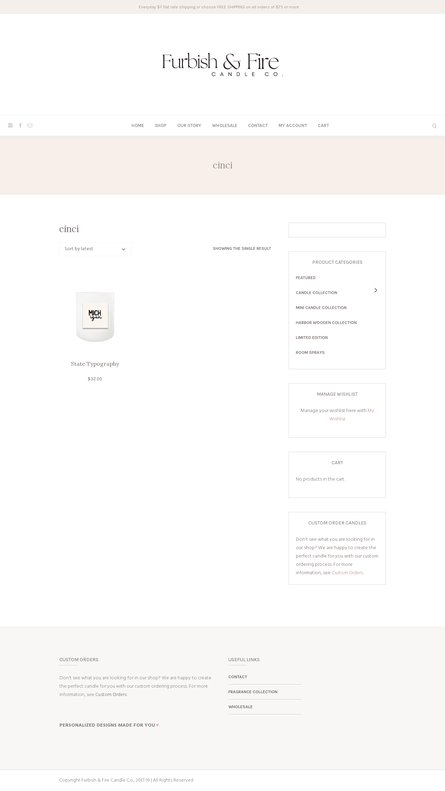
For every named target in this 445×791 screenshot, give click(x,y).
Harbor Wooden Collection (326, 322)
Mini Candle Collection (321, 307)
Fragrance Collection (252, 691)
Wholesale (240, 706)
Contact (237, 676)
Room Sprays (310, 352)
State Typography (95, 363)
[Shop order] (95, 249)
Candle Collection (316, 292)
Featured (306, 277)
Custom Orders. (348, 573)
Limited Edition (312, 337)
